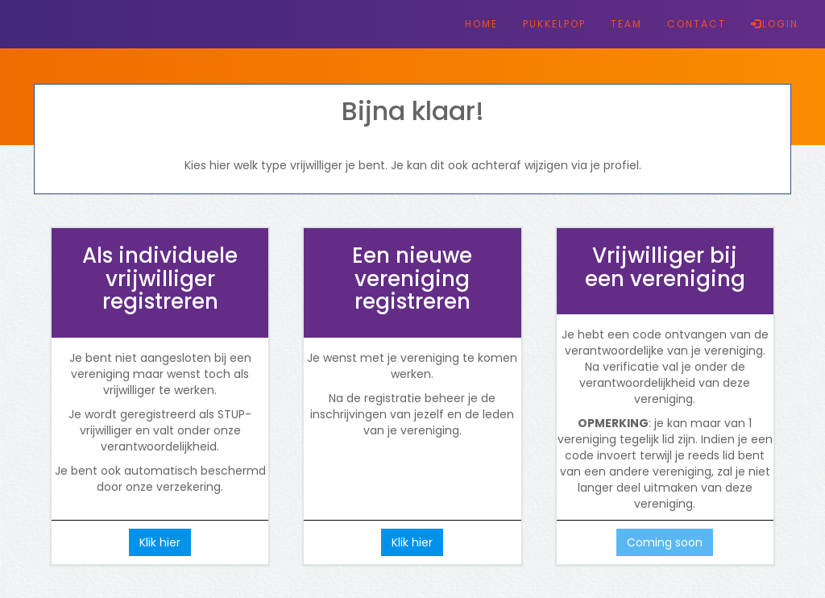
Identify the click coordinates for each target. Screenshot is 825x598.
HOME (481, 24)
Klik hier (159, 542)
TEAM (626, 24)
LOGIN (774, 24)
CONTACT (696, 24)
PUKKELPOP (554, 24)
